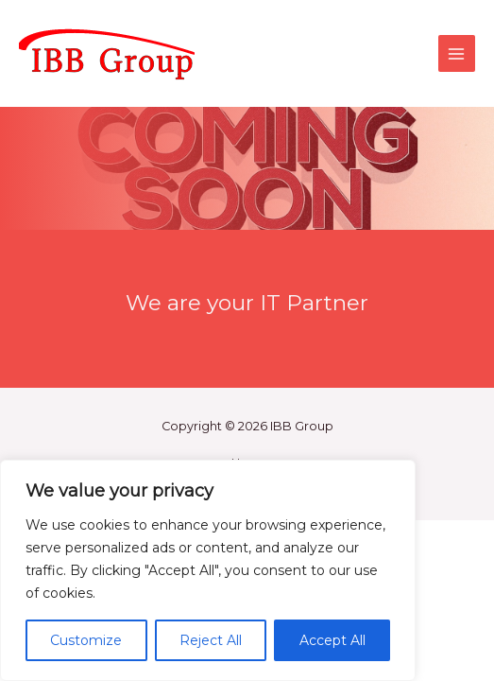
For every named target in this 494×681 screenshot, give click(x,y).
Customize (86, 640)
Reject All (210, 640)
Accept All (332, 640)
